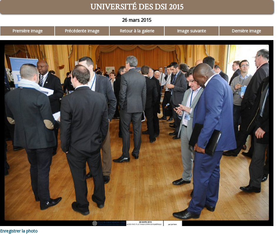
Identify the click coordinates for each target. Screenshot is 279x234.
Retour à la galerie (137, 31)
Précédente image (82, 31)
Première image (27, 31)
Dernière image (246, 31)
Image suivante (191, 31)
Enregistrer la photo (19, 231)
